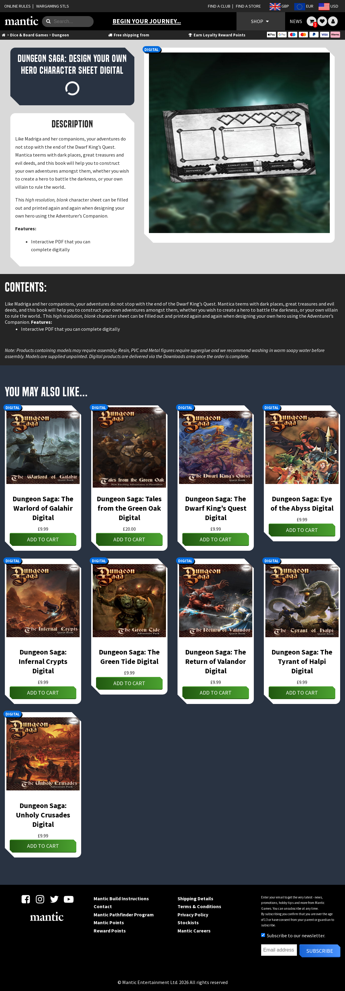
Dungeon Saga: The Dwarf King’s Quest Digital (216, 508)
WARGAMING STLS (52, 6)
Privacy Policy (193, 915)
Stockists (188, 922)
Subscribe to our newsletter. (293, 935)
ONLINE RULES (17, 6)
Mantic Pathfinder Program (124, 915)
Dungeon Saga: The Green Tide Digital (129, 656)
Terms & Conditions (199, 906)
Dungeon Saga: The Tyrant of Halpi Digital (301, 661)
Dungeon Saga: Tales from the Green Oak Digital (129, 508)
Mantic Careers (194, 931)
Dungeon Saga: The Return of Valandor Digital (215, 661)
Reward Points (110, 931)
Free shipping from (128, 34)
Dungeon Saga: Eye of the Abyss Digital (302, 503)
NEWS (296, 21)
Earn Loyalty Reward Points (216, 34)
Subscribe (319, 950)
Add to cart (43, 539)
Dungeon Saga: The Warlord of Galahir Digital (42, 508)
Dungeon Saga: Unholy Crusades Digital (43, 815)
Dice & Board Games (29, 34)
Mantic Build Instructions (121, 898)
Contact (103, 906)
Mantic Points (109, 922)
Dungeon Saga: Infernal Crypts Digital (43, 661)
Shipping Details (195, 898)
